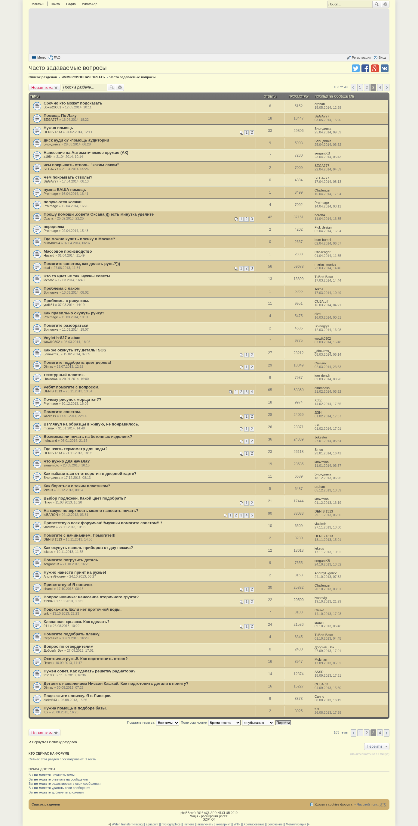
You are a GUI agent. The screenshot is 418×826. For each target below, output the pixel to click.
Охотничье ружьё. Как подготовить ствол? (86, 658)
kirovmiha (322, 462)
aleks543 (50, 700)
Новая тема (42, 87)
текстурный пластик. (64, 374)
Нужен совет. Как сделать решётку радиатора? (90, 671)
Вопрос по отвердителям (68, 646)
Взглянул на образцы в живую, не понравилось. (91, 424)
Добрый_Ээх (53, 650)
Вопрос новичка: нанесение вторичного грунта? (91, 597)
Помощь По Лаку (60, 115)
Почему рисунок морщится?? (72, 399)
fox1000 (49, 675)
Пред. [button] (353, 87)
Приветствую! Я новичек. (69, 584)
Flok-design (323, 227)
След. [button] (386, 87)
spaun (319, 622)
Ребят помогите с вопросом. (71, 387)
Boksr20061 (52, 107)
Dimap (48, 687)
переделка (54, 226)
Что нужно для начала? (67, 461)
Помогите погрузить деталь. (71, 560)
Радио (71, 4)
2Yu (317, 425)
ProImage (51, 193)
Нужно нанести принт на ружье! (75, 572)
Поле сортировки (210, 722)
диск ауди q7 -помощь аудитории (76, 140)
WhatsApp (89, 4)
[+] (109, 824)
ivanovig (321, 598)
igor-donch (322, 375)
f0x (46, 712)
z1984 (48, 156)
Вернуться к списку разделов (54, 742)
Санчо (319, 610)
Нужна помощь (58, 128)
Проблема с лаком (62, 288)
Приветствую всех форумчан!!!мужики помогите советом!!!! (103, 523)
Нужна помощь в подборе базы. (75, 708)
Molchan (321, 659)
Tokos (319, 289)
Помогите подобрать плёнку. (72, 634)
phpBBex (186, 813)
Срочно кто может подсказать (73, 103)
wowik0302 (52, 342)
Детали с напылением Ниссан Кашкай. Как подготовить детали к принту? (116, 683)
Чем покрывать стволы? (68, 177)
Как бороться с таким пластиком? (77, 486)
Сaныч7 (321, 363)
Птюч (48, 502)
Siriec (319, 449)
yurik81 (49, 305)
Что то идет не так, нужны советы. (77, 276)
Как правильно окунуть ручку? (74, 313)
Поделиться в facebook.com (365, 68)
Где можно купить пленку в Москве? (79, 239)
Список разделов (46, 804)
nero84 (320, 215)
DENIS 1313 (53, 132)
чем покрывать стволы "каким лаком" (81, 165)
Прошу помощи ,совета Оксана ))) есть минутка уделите (99, 214)
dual (47, 268)
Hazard (49, 255)
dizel (318, 314)
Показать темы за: (153, 722)
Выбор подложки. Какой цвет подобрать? (85, 498)
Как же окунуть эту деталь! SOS (75, 350)
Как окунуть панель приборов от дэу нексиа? (88, 547)
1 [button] (360, 87)
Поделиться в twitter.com (356, 68)
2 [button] (367, 87)
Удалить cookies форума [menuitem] (333, 804)
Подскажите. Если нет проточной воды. (82, 609)
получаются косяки (62, 202)
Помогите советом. (62, 412)
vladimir (49, 527)
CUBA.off (321, 301)
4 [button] (380, 87)
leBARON (51, 514)
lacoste (49, 280)
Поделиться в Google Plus (375, 68)
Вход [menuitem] (382, 57)
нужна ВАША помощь (65, 189)
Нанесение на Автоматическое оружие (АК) (86, 152)
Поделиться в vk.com (385, 68)
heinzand (50, 440)
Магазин (38, 4)
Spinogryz (51, 292)
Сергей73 (51, 638)
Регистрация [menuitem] (361, 57)
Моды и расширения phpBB (209, 816)
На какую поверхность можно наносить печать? (91, 510)
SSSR (319, 672)
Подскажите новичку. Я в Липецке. (77, 696)
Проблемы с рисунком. (66, 300)
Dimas (48, 366)
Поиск (376, 4)
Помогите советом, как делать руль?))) (82, 263)
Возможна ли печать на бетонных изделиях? (88, 436)
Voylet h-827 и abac (62, 337)
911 (46, 626)
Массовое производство (68, 251)
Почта (55, 4)
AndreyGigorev (55, 576)
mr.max (49, 428)
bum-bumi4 (52, 243)
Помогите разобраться (66, 325)
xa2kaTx (50, 416)
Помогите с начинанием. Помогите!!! (79, 535)
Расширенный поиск (385, 4)
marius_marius (325, 264)
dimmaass (322, 388)
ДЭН (318, 412)
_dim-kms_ (52, 354)
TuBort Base (324, 277)
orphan (320, 104)
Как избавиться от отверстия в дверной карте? (90, 473)
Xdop (318, 400)
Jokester (321, 437)
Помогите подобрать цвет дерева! (77, 362)
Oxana (48, 218)
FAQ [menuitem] (57, 57)
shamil (48, 589)
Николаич (51, 379)
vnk (46, 613)
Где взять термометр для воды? (76, 449)
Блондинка (323, 128)
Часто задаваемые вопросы (68, 67)
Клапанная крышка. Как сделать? (76, 621)
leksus (48, 490)
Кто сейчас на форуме (49, 753)
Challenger (322, 190)
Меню (41, 57)
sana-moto (51, 465)
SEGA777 (51, 119)
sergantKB (322, 153)
